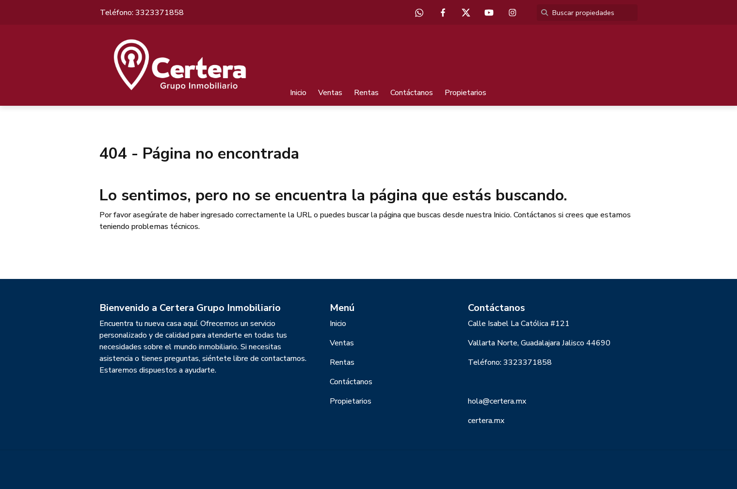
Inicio (298, 92)
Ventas (330, 92)
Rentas (366, 92)
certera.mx (486, 420)
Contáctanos (411, 92)
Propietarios (465, 92)
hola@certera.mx (497, 401)
